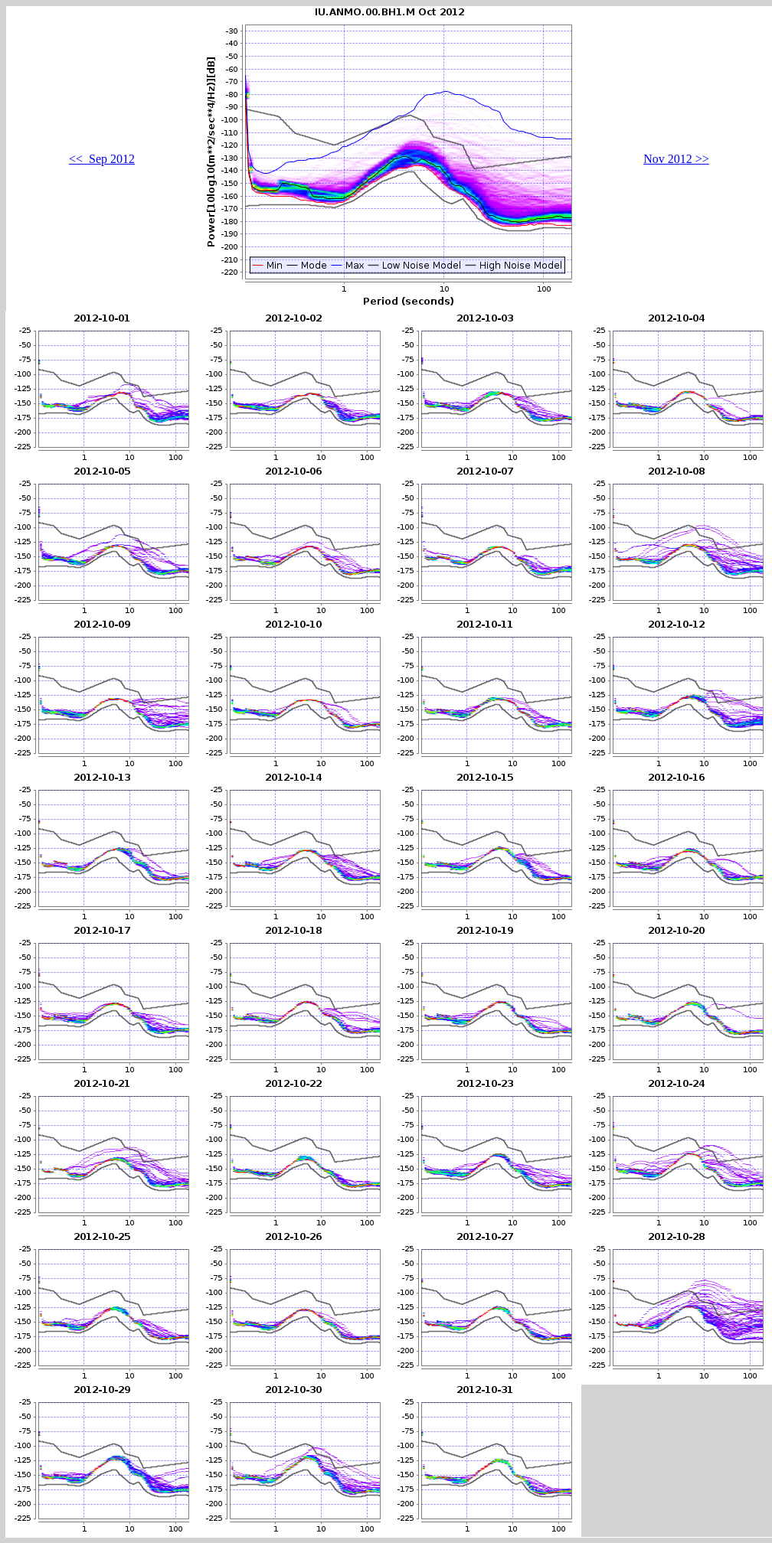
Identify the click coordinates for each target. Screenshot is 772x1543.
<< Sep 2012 (102, 158)
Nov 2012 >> (676, 158)
